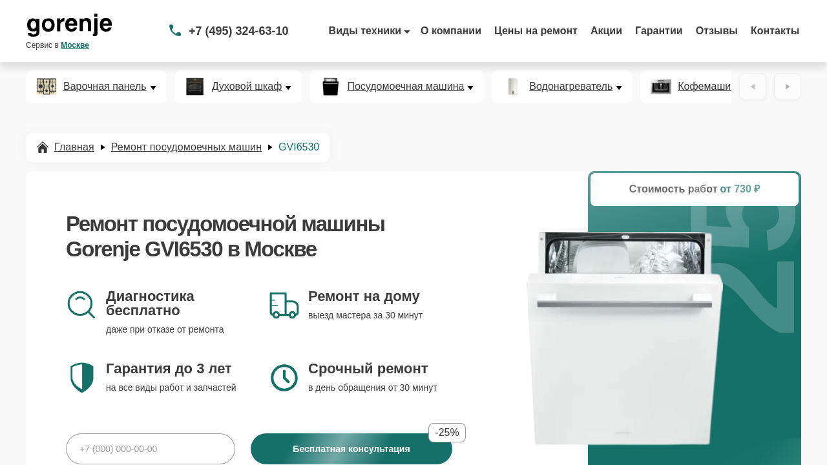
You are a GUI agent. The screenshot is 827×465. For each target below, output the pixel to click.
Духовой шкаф (247, 86)
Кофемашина (710, 86)
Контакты (775, 30)
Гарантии (659, 30)
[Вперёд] (787, 86)
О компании (451, 30)
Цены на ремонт (536, 30)
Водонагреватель (570, 86)
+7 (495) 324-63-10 (239, 31)
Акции (606, 30)
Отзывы (717, 30)
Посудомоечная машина (405, 86)
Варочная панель (105, 86)
